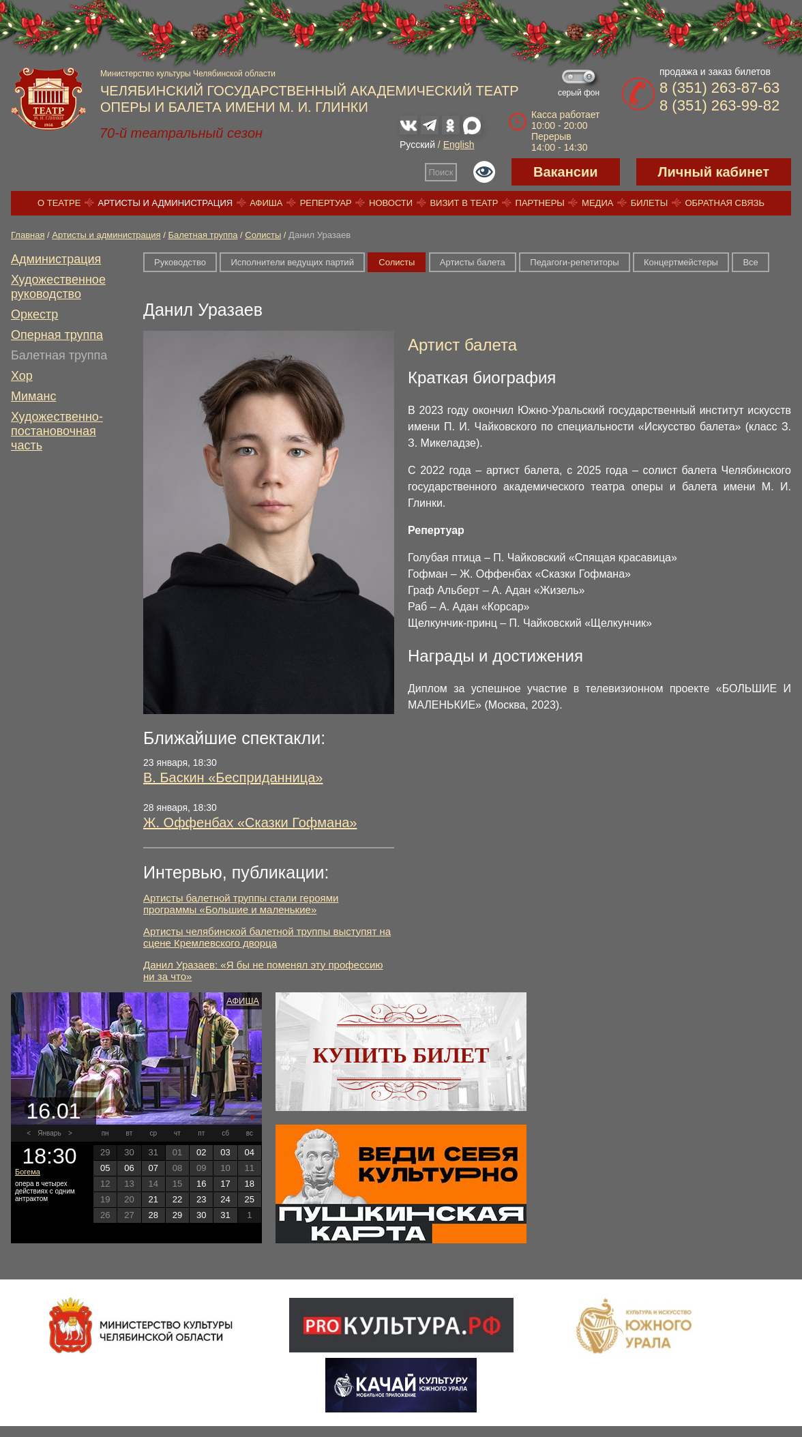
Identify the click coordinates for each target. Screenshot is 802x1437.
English (459, 144)
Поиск (441, 172)
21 (153, 1199)
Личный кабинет (713, 171)
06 (129, 1168)
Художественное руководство (58, 287)
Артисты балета (472, 262)
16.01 (53, 1111)
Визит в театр (464, 203)
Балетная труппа (202, 235)
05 (105, 1168)
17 (225, 1184)
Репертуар (326, 203)
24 (225, 1199)
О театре (59, 203)
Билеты (649, 203)
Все (750, 262)
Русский (417, 144)
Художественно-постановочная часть (57, 431)
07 (153, 1168)
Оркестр (34, 314)
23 (201, 1199)
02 (201, 1152)
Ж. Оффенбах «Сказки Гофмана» (250, 822)
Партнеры (540, 203)
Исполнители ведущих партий (292, 262)
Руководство (180, 262)
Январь (49, 1133)
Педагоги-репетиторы (574, 262)
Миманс (33, 396)
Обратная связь (724, 203)
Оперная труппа (57, 335)
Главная (27, 235)
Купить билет (401, 1055)
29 (177, 1215)
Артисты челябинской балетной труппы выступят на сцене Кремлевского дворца (267, 937)
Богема (27, 1172)
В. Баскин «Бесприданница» (233, 777)
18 (249, 1184)
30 (201, 1215)
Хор (22, 376)
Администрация (56, 259)
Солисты (263, 235)
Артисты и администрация (165, 203)
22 (177, 1199)
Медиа (597, 203)
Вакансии (565, 171)
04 (249, 1152)
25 (249, 1199)
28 (153, 1215)
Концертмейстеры (681, 262)
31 (225, 1215)
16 (201, 1184)
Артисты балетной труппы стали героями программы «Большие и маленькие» (240, 903)
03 (225, 1152)
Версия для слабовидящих (484, 172)
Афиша (266, 203)
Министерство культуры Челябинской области (188, 73)
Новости (391, 203)
